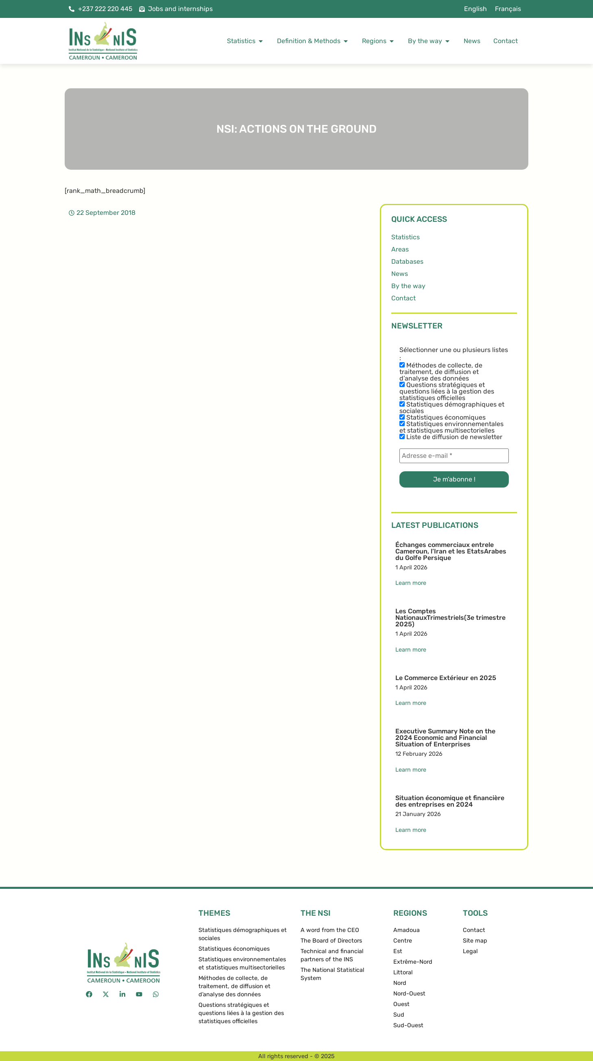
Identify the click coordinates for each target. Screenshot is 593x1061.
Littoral (403, 972)
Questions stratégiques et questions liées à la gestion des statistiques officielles (446, 391)
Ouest (401, 1004)
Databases (407, 261)
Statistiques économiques (442, 417)
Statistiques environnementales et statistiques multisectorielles (451, 427)
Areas (400, 249)
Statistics (405, 237)
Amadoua (406, 930)
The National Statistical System (332, 974)
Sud (398, 1014)
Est (397, 951)
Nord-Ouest (409, 993)
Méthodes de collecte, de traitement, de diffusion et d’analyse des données (440, 372)
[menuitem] (475, 9)
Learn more (410, 583)
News (399, 274)
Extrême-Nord (412, 961)
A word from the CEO (330, 930)
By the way (408, 286)
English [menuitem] (475, 9)
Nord (399, 983)
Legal (470, 951)
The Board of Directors (331, 940)
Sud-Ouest (408, 1025)
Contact (403, 298)
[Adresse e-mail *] (454, 455)
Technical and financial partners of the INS (332, 955)
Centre (402, 940)
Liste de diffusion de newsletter (450, 437)
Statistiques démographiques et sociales (451, 407)
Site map (475, 940)
